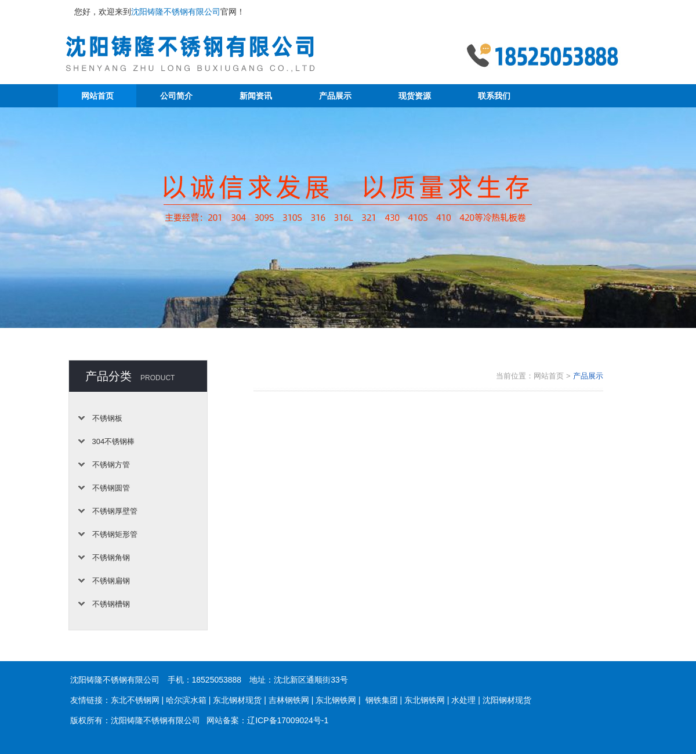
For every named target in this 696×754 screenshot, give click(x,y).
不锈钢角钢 (111, 557)
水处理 (463, 700)
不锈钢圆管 (111, 488)
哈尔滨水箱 (186, 700)
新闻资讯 (256, 95)
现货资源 (414, 95)
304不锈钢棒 (113, 441)
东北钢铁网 (336, 700)
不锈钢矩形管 (114, 534)
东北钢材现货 (237, 700)
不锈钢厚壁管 (114, 511)
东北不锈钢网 (135, 700)
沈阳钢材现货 (507, 700)
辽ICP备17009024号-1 (287, 720)
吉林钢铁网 (289, 700)
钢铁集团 (381, 700)
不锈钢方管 (111, 464)
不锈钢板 (107, 418)
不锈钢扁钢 (111, 580)
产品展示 (335, 95)
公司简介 (176, 95)
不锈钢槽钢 (111, 604)
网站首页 (97, 95)
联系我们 (494, 95)
